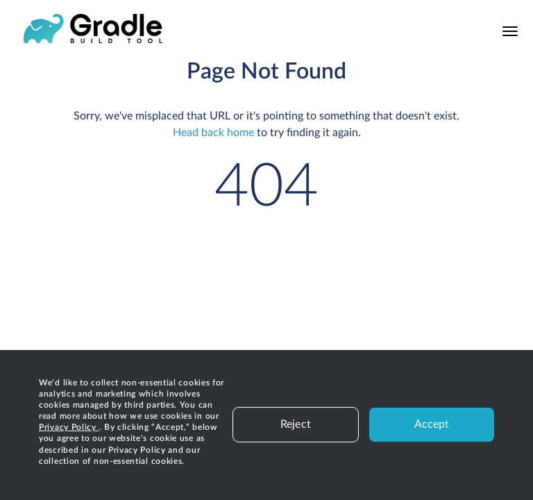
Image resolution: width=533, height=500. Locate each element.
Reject (295, 424)
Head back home (213, 132)
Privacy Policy (69, 427)
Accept (432, 424)
